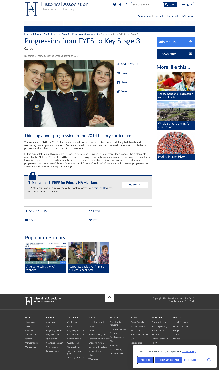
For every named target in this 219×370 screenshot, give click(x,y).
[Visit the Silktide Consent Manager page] (209, 360)
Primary (33, 23)
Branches (185, 23)
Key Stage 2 (63, 34)
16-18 (91, 331)
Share (122, 82)
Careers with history (97, 347)
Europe (176, 331)
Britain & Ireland (180, 327)
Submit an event (117, 354)
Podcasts (165, 23)
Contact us (160, 16)
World (176, 335)
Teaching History (159, 327)
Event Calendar (137, 322)
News (27, 327)
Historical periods (96, 322)
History (155, 335)
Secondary (52, 23)
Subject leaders (79, 29)
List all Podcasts (180, 322)
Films (90, 355)
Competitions (136, 29)
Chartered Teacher (117, 29)
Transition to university (99, 339)
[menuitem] (33, 23)
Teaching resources (76, 358)
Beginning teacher (58, 29)
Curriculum (31, 29)
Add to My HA (128, 64)
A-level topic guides (97, 335)
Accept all (145, 360)
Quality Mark (97, 29)
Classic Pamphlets (160, 339)
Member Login (31, 343)
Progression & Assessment (85, 34)
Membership (144, 16)
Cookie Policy (189, 351)
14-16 (91, 327)
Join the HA (100, 188)
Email (122, 73)
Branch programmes (140, 335)
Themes (113, 333)
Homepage (30, 322)
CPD (43, 29)
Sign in (134, 184)
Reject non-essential (169, 360)
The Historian (158, 331)
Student (72, 23)
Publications (143, 23)
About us (188, 16)
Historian (121, 23)
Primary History (155, 29)
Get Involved (31, 335)
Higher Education (96, 23)
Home (27, 34)
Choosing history (96, 343)
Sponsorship (136, 343)
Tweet (122, 91)
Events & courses (118, 337)
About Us (29, 331)
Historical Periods (118, 329)
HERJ (154, 343)
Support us (174, 16)
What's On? (136, 331)
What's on (93, 359)
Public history (116, 349)
